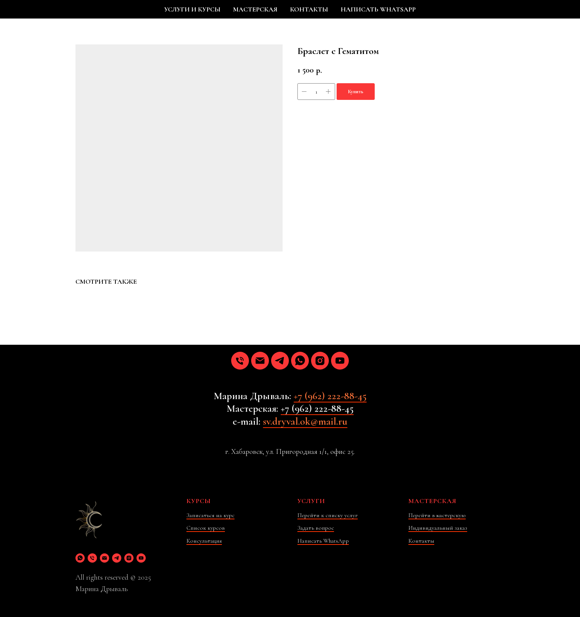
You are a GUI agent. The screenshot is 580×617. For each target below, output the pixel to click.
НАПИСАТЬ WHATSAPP (378, 9)
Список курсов (205, 528)
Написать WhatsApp (323, 540)
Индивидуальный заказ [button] (437, 528)
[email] (260, 361)
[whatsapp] (300, 361)
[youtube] (340, 361)
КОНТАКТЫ (309, 9)
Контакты (421, 540)
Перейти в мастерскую (437, 515)
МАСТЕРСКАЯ (255, 9)
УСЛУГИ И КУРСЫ (192, 9)
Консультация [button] (204, 540)
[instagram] (320, 361)
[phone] (240, 361)
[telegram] (280, 361)
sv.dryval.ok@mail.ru (305, 421)
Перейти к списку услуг (327, 515)
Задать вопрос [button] (315, 528)
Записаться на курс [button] (210, 515)
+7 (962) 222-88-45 (330, 396)
